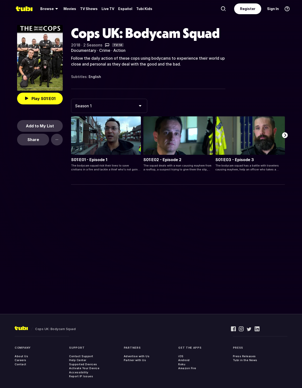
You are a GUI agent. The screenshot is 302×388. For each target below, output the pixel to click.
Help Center (77, 360)
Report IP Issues (81, 376)
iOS (181, 356)
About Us (21, 356)
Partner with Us (135, 360)
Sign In (273, 9)
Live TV (108, 9)
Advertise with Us (137, 356)
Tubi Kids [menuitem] (144, 9)
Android (184, 360)
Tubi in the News (245, 360)
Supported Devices (83, 364)
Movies (69, 9)
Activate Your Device (84, 368)
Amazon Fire (187, 368)
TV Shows (89, 9)
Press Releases (244, 356)
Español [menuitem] (125, 9)
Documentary (83, 50)
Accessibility (78, 372)
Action (119, 50)
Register (247, 9)
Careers (20, 360)
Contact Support (81, 356)
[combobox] (109, 106)
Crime (104, 50)
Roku (181, 364)
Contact (20, 364)
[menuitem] (50, 9)
